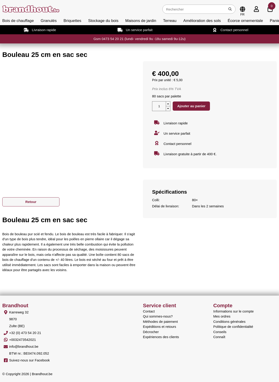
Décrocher (151, 332)
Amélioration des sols (202, 20)
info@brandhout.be (23, 346)
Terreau (170, 20)
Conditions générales (229, 321)
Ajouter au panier (191, 106)
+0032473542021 (22, 340)
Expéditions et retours (159, 327)
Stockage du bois (103, 20)
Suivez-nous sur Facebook (29, 360)
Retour (30, 202)
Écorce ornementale (245, 20)
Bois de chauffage (18, 20)
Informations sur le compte (233, 311)
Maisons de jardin (140, 20)
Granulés (49, 20)
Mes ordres (222, 316)
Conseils (220, 332)
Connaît (219, 337)
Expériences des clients (161, 337)
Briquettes (72, 20)
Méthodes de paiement (160, 321)
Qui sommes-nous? (158, 316)
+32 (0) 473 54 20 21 (25, 333)
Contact (149, 311)
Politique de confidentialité (233, 327)
